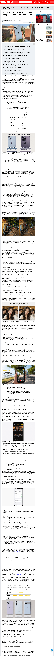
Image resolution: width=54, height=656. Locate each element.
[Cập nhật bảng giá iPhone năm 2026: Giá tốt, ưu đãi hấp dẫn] (41, 27)
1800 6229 (37, 1)
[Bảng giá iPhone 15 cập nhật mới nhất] (41, 36)
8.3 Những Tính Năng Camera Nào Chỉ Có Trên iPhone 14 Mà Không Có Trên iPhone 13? (19, 71)
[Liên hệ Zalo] (52, 650)
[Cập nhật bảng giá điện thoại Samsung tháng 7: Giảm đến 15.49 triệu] (41, 40)
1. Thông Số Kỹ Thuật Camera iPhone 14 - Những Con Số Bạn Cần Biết (16, 46)
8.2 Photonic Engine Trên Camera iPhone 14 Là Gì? (13, 70)
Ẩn (33, 44)
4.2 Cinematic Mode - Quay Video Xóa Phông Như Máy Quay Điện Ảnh (16, 59)
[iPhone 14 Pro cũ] (19, 574)
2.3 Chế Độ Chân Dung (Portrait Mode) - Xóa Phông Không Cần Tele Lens (17, 52)
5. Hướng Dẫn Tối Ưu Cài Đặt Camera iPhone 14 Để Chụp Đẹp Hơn (16, 62)
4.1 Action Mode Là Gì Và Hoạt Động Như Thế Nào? (13, 58)
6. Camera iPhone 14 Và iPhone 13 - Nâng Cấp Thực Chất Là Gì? (15, 64)
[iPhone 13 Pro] (17, 551)
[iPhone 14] (7, 164)
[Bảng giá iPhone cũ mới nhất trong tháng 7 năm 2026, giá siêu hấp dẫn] (44, 25)
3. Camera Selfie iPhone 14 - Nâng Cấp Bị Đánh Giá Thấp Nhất (15, 55)
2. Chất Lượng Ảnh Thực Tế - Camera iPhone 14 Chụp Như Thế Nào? (16, 47)
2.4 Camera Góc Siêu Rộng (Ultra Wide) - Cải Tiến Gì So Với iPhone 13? (16, 53)
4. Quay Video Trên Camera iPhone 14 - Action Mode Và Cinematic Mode (17, 56)
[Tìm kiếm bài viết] (25, 2)
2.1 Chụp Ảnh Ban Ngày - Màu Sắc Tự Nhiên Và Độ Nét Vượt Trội (15, 49)
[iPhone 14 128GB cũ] (8, 618)
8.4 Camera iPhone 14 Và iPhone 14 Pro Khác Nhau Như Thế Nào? (15, 73)
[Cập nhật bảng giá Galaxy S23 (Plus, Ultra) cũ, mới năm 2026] (41, 32)
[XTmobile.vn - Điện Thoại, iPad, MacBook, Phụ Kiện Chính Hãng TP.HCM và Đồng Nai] (6, 2)
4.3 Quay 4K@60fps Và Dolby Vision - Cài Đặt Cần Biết (14, 61)
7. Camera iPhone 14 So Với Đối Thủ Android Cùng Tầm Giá (14, 65)
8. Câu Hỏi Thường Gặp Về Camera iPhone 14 (12, 67)
